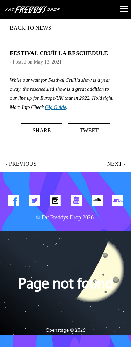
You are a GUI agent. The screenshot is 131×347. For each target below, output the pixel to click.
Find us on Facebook (13, 202)
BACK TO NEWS (30, 28)
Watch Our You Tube (76, 202)
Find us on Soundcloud (97, 202)
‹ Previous (21, 164)
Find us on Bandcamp (118, 202)
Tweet (89, 130)
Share (41, 130)
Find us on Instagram (55, 202)
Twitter (34, 202)
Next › (116, 164)
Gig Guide (55, 107)
